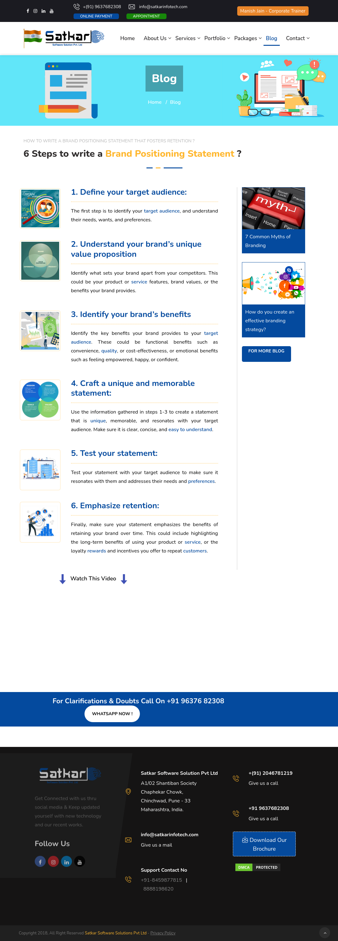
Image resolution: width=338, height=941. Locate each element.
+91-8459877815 (161, 880)
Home (127, 38)
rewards (96, 550)
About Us (155, 38)
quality (109, 350)
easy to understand (190, 429)
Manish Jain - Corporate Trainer (272, 11)
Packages (245, 38)
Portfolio (214, 38)
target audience (162, 211)
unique (98, 420)
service (140, 281)
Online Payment (96, 16)
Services (185, 38)
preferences (201, 481)
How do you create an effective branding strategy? (269, 321)
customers (195, 550)
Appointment (146, 16)
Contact (295, 38)
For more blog (266, 351)
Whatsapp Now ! (112, 714)
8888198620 (158, 888)
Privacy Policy (162, 933)
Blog (271, 38)
